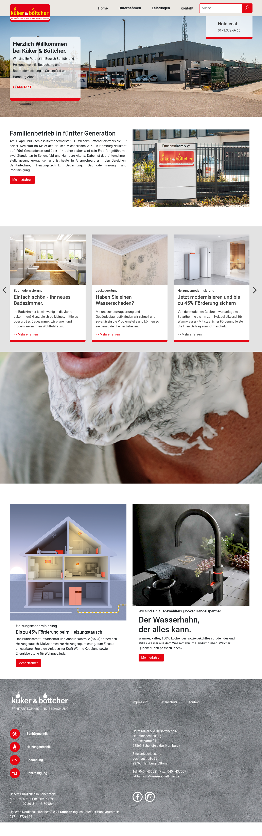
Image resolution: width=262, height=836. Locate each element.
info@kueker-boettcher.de (161, 776)
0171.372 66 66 (229, 30)
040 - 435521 (148, 771)
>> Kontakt (22, 87)
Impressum (141, 702)
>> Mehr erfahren (26, 334)
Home (103, 8)
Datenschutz (168, 702)
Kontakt (187, 8)
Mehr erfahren (22, 180)
